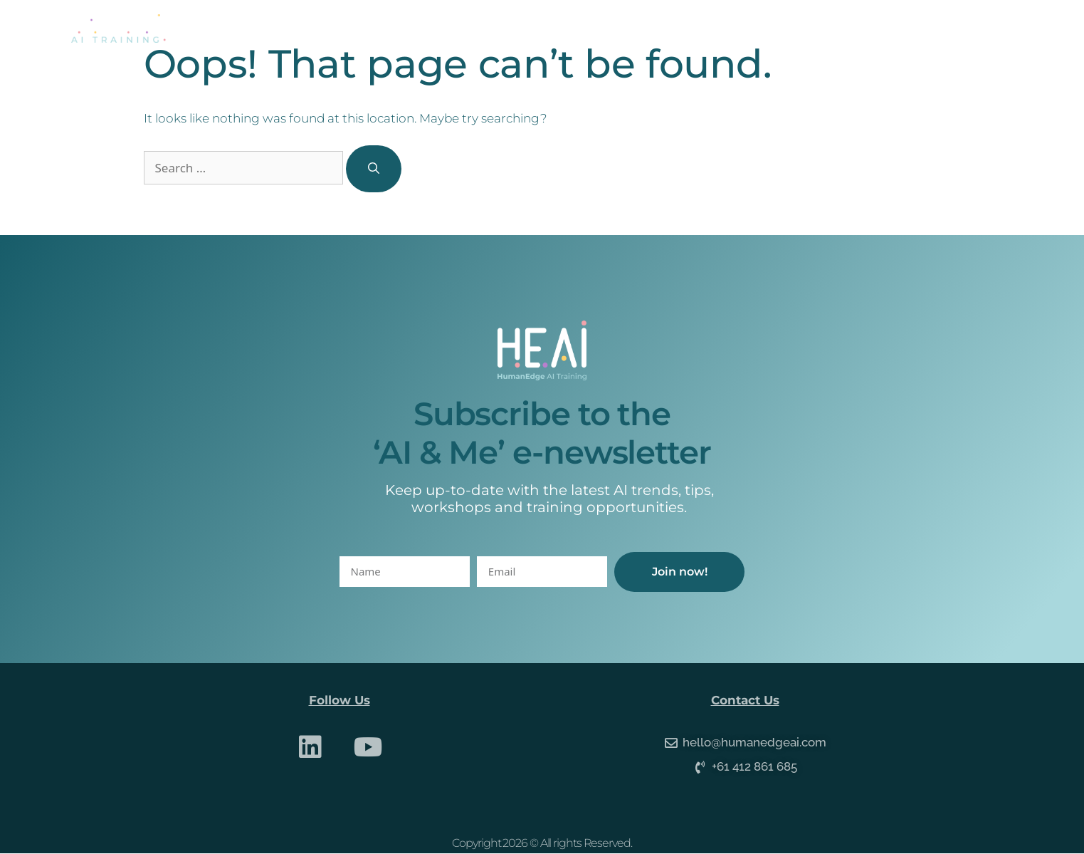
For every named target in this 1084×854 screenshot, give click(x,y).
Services (550, 28)
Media (762, 28)
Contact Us (850, 28)
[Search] (373, 168)
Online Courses (662, 28)
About (461, 28)
